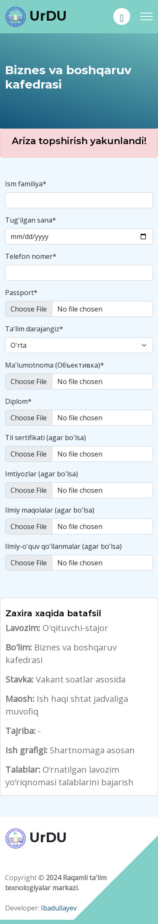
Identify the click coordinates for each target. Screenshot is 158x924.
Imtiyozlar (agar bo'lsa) (41, 473)
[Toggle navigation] (146, 16)
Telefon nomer (30, 256)
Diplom (18, 401)
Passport (21, 292)
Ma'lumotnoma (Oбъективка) (54, 365)
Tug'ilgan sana (30, 220)
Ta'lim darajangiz (34, 328)
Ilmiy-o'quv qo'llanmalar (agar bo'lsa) (63, 546)
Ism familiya (25, 183)
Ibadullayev (59, 908)
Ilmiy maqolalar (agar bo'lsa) (49, 510)
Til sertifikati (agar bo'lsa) (45, 437)
